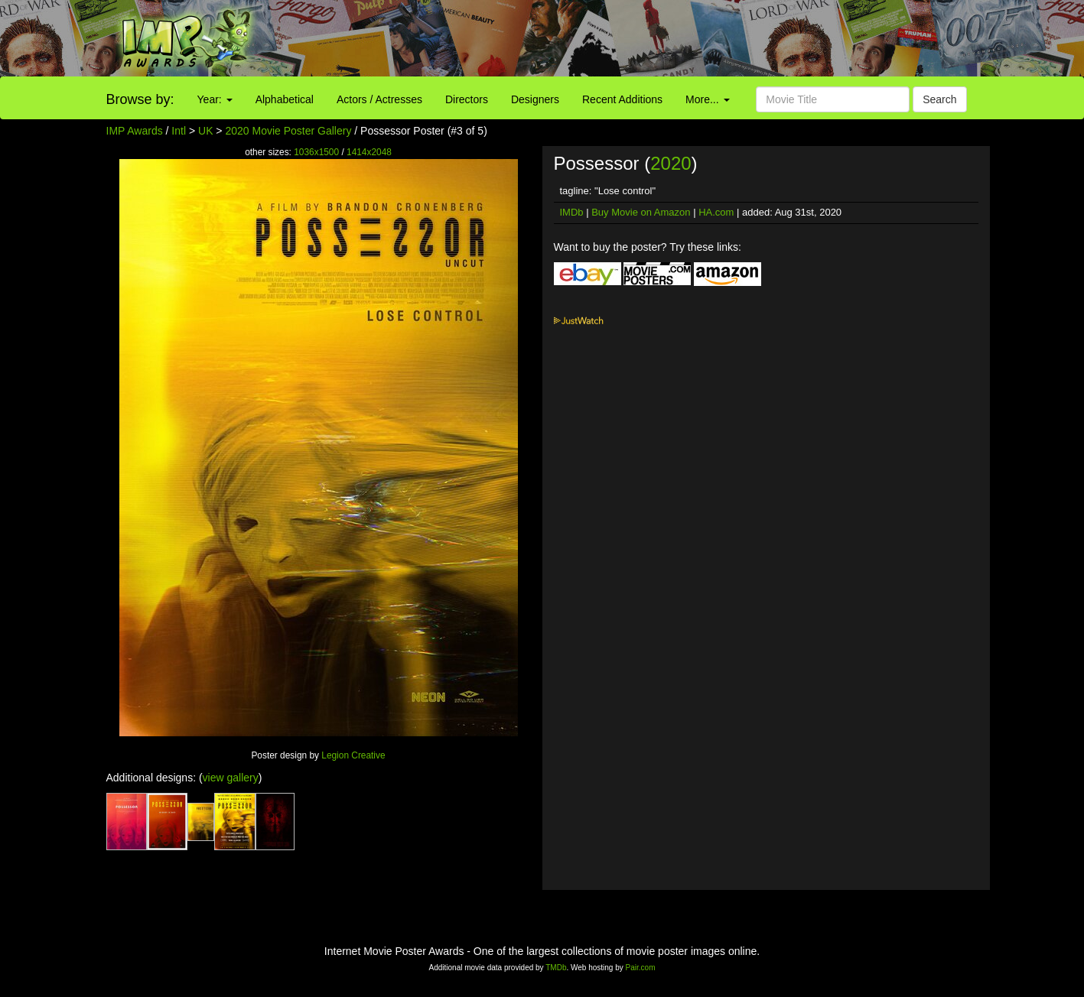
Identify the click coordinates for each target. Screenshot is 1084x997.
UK (205, 131)
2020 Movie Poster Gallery (288, 131)
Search (939, 99)
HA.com (716, 212)
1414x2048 (369, 152)
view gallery (231, 777)
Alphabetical (285, 99)
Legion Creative (353, 755)
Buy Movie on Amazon (640, 212)
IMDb (572, 212)
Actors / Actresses (379, 99)
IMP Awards (134, 131)
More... (707, 99)
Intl (178, 131)
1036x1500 (316, 152)
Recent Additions (622, 99)
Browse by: (140, 99)
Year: (215, 99)
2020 (670, 163)
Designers (535, 99)
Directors (466, 99)
